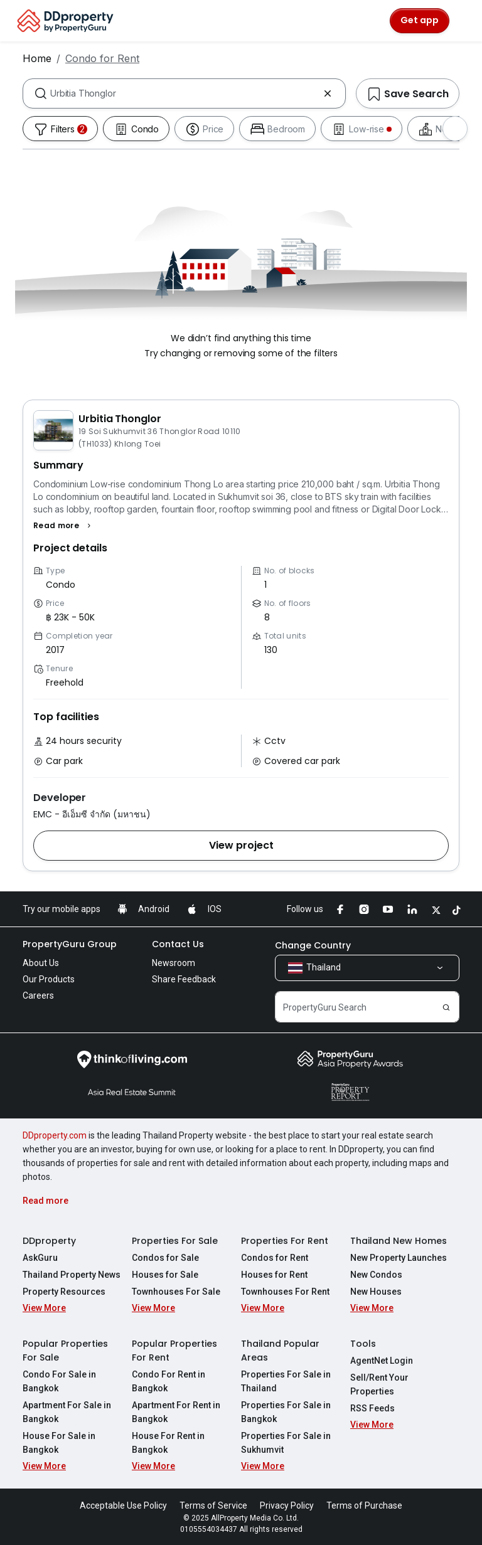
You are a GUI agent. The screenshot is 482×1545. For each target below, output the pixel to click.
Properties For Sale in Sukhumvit (286, 1443)
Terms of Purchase (364, 1505)
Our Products (49, 979)
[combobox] (184, 93)
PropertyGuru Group (70, 944)
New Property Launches (398, 1258)
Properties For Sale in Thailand (286, 1381)
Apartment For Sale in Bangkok (67, 1412)
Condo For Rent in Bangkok (168, 1381)
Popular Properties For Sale (65, 1350)
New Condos (376, 1275)
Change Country (313, 945)
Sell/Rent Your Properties (379, 1384)
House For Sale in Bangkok (59, 1443)
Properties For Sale (175, 1240)
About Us (41, 963)
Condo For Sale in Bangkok (59, 1381)
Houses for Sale (165, 1275)
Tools (363, 1343)
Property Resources (64, 1292)
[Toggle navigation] (464, 21)
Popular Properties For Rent (174, 1350)
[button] (63, 526)
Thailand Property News (71, 1275)
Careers (38, 995)
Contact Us (178, 944)
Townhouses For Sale (176, 1292)
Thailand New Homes (398, 1240)
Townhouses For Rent (285, 1292)
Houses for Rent (274, 1275)
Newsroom (173, 963)
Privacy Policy (287, 1505)
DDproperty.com (55, 1135)
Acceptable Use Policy (123, 1505)
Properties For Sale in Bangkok (286, 1412)
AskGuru (40, 1258)
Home (37, 58)
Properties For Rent (284, 1240)
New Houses (376, 1292)
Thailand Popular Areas (280, 1350)
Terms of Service (213, 1505)
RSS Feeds (372, 1408)
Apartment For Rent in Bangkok (176, 1412)
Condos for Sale (165, 1258)
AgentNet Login (381, 1361)
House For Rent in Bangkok (168, 1443)
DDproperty (49, 1240)
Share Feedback (184, 979)
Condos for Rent (274, 1258)
